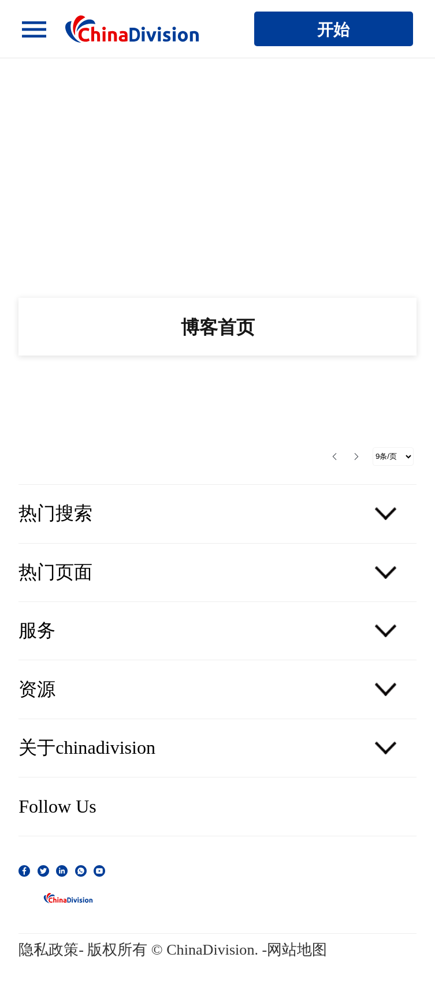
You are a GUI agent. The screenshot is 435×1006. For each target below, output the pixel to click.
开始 (333, 29)
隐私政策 (48, 949)
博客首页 (218, 326)
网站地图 (297, 949)
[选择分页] (393, 456)
